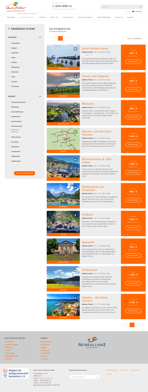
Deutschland (15, 43)
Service (119, 17)
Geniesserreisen (16, 126)
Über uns (55, 17)
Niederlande (15, 67)
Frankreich (14, 53)
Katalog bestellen (85, 17)
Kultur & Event (16, 137)
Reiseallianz (68, 17)
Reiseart (24, 96)
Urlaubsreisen (16, 161)
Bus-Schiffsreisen (17, 112)
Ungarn (44, 356)
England (14, 48)
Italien (13, 57)
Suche (8, 350)
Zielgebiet (24, 37)
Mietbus (42, 17)
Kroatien (14, 62)
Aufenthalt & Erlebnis (18, 102)
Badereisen (15, 107)
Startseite (11, 17)
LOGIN (129, 11)
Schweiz (14, 81)
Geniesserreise (16, 121)
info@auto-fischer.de (45, 378)
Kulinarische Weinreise (15, 131)
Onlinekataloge (103, 17)
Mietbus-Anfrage (12, 345)
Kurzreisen (14, 142)
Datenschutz (135, 370)
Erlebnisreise (15, 116)
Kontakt (130, 17)
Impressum (124, 370)
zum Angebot (133, 62)
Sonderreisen (15, 151)
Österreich (14, 72)
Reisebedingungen (112, 370)
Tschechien (15, 86)
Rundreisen (15, 147)
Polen (13, 77)
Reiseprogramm (27, 17)
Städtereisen (15, 156)
